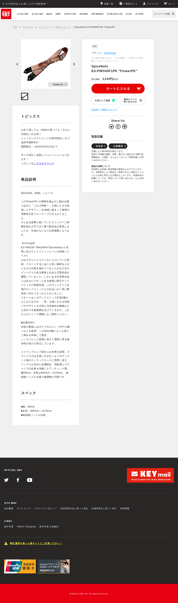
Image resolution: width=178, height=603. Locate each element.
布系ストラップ (63, 27)
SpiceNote (110, 53)
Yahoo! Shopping (26, 526)
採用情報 (125, 508)
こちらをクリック (44, 163)
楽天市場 (8, 526)
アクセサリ (28, 27)
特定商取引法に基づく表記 (74, 508)
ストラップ (44, 27)
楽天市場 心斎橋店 (48, 526)
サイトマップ (24, 508)
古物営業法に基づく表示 (104, 508)
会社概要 (8, 508)
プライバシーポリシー (45, 508)
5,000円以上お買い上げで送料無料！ (27, 4)
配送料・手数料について (103, 110)
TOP (15, 27)
